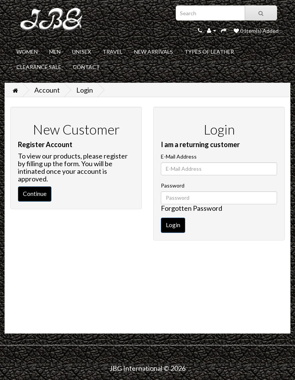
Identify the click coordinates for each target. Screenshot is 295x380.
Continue (34, 193)
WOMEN (27, 51)
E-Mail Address (179, 156)
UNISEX (81, 51)
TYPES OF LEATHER (209, 51)
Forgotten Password (191, 208)
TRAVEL (113, 51)
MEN (55, 51)
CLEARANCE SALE (38, 67)
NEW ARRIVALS (153, 51)
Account (47, 90)
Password (172, 185)
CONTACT (86, 67)
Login (84, 90)
